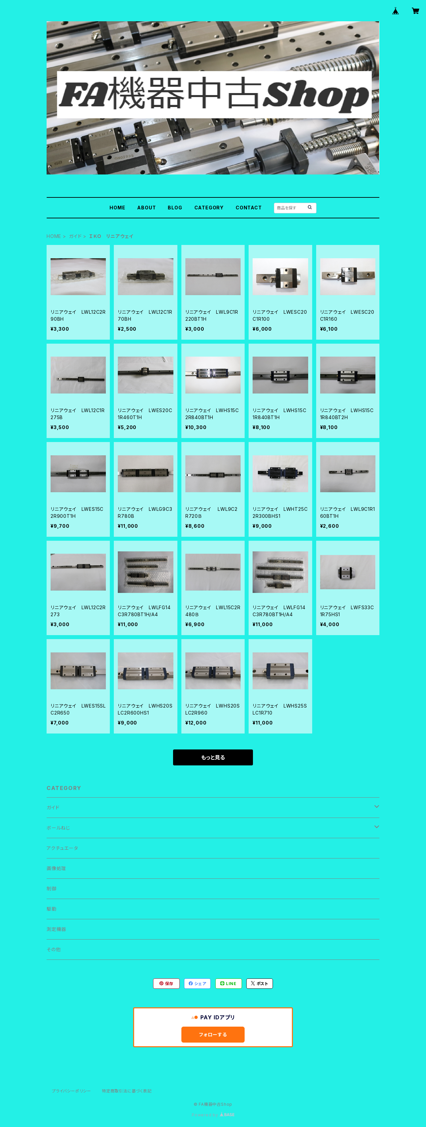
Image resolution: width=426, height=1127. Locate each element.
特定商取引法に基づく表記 (127, 1090)
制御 (52, 888)
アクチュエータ (62, 848)
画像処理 (56, 868)
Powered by (213, 1114)
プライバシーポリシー (71, 1090)
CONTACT (249, 207)
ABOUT (146, 207)
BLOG (175, 207)
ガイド (75, 236)
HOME (117, 207)
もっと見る (213, 757)
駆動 (52, 909)
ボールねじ (58, 828)
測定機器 (56, 929)
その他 (54, 949)
